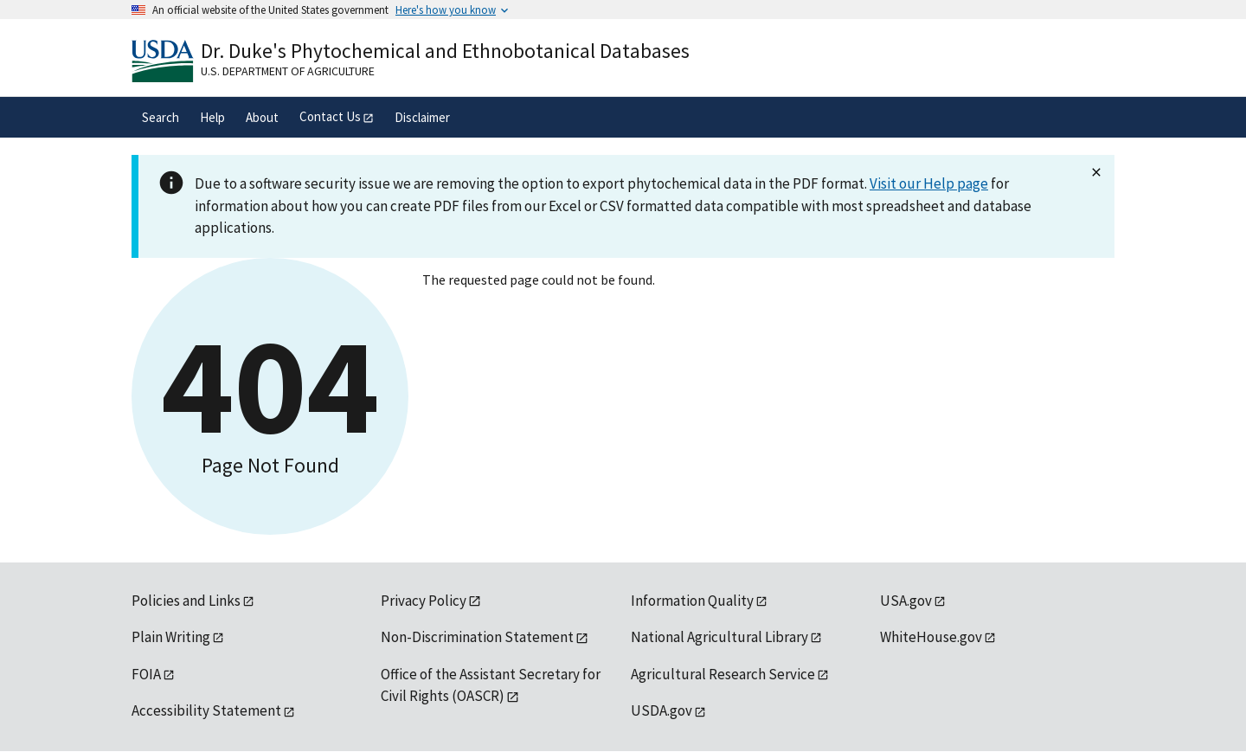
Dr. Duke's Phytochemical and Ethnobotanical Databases (445, 50)
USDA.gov (661, 710)
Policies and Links (186, 600)
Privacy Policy (423, 600)
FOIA (146, 674)
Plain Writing (171, 636)
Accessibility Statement (206, 710)
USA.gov (906, 600)
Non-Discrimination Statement (477, 636)
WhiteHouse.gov (931, 636)
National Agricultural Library (719, 636)
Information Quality (692, 600)
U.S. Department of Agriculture (288, 71)
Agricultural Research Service (723, 674)
